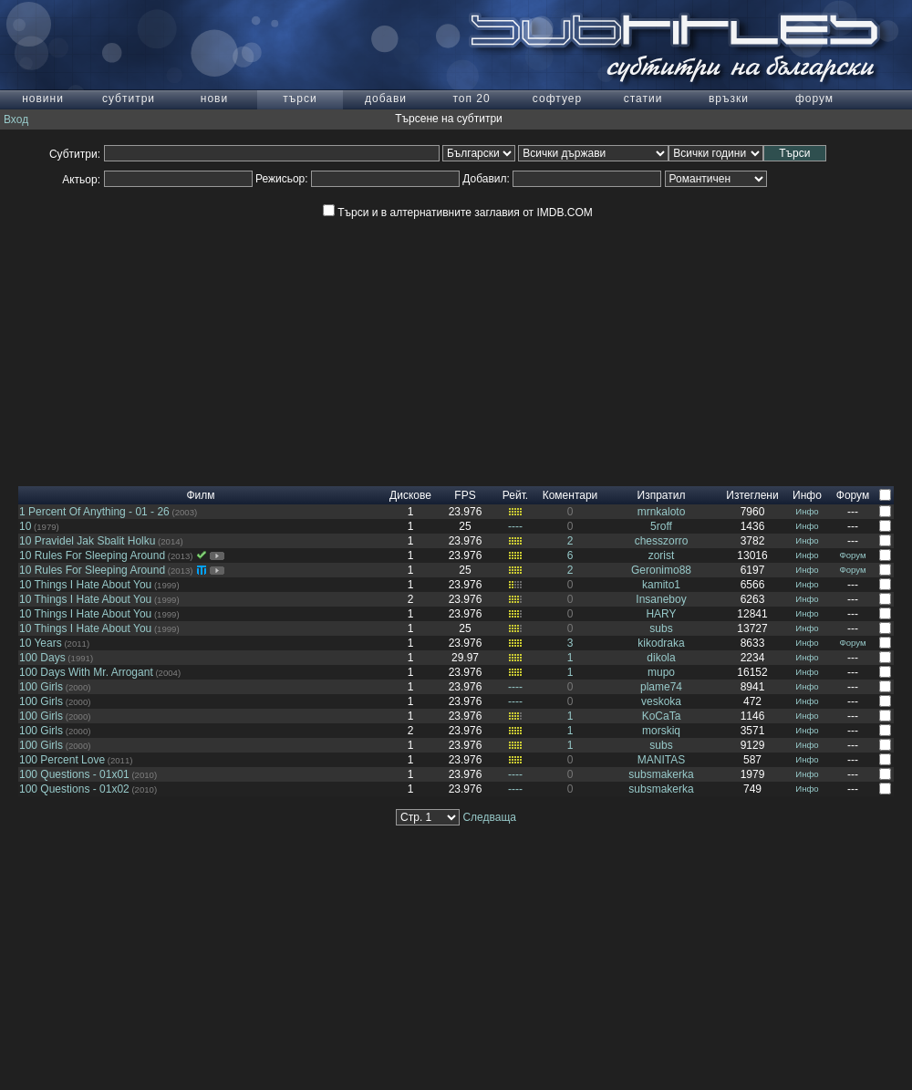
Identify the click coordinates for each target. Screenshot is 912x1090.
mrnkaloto (661, 511)
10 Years (40, 643)
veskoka (661, 701)
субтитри (128, 98)
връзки (729, 98)
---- (515, 526)
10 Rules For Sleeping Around (92, 555)
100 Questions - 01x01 (74, 774)
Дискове (410, 495)
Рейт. (515, 495)
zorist (661, 555)
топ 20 (471, 98)
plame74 (661, 686)
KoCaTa (661, 716)
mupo (661, 672)
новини (43, 98)
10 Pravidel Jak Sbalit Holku (87, 541)
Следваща (489, 817)
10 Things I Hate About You (85, 584)
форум (814, 98)
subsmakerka (660, 774)
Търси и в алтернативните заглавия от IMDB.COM (457, 212)
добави (386, 98)
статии (643, 98)
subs (660, 628)
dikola (661, 657)
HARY (661, 613)
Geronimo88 (661, 570)
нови (214, 98)
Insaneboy (661, 599)
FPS (464, 495)
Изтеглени (752, 495)
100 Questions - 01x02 (74, 789)
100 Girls (41, 686)
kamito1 (661, 584)
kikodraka (660, 643)
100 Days (42, 657)
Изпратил (661, 495)
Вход (16, 119)
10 (25, 526)
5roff (661, 526)
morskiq (661, 730)
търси (299, 98)
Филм (200, 495)
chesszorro (662, 541)
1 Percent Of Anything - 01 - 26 (94, 511)
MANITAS (661, 759)
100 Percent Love (62, 759)
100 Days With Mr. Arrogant (86, 672)
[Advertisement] (456, 358)
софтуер (557, 98)
